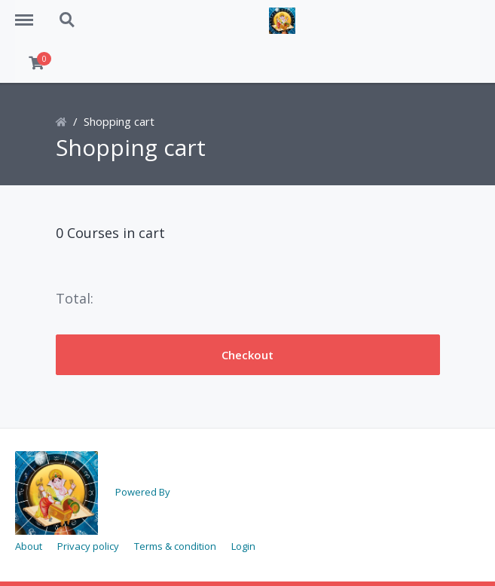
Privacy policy (88, 546)
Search (67, 20)
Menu (29, 13)
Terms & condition (175, 546)
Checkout (247, 354)
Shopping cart (119, 121)
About (28, 546)
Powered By (142, 492)
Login (243, 546)
